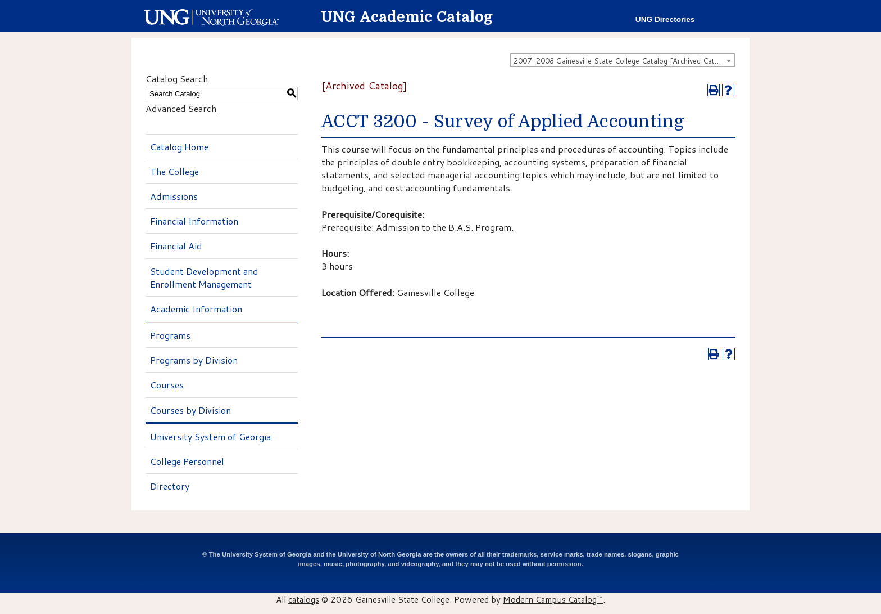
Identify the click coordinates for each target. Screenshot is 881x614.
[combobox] (622, 60)
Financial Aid (176, 245)
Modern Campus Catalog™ (553, 599)
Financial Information (194, 220)
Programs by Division (194, 359)
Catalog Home (179, 146)
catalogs (303, 599)
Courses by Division (190, 410)
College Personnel (187, 461)
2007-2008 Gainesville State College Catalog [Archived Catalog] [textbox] (623, 61)
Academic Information (196, 308)
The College (174, 171)
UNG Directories (665, 19)
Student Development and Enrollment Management (204, 277)
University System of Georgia (210, 436)
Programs (170, 335)
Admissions (174, 196)
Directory (169, 485)
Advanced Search (181, 108)
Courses (167, 384)
